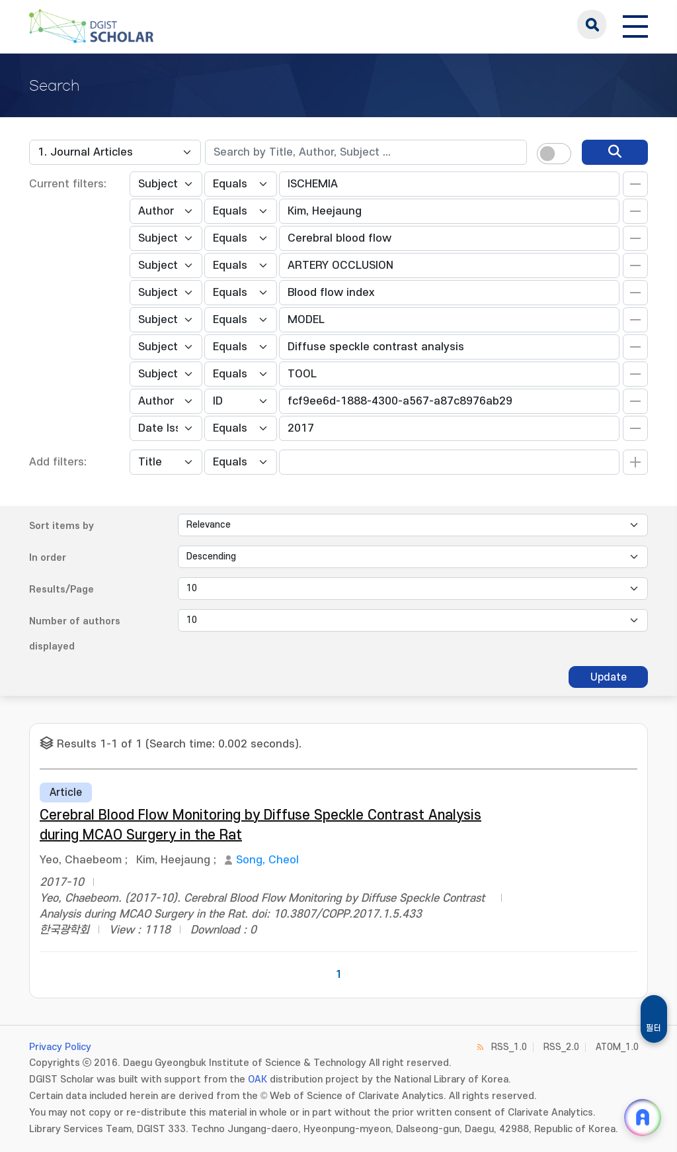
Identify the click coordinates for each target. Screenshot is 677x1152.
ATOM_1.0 (617, 1047)
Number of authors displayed (74, 634)
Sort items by (61, 526)
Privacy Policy (60, 1047)
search (591, 24)
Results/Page (61, 589)
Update (608, 677)
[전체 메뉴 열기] (635, 24)
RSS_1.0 (509, 1047)
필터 (654, 1028)
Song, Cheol (267, 860)
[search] (615, 152)
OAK (257, 1079)
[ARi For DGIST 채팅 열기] (642, 1117)
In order (47, 557)
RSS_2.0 (561, 1047)
